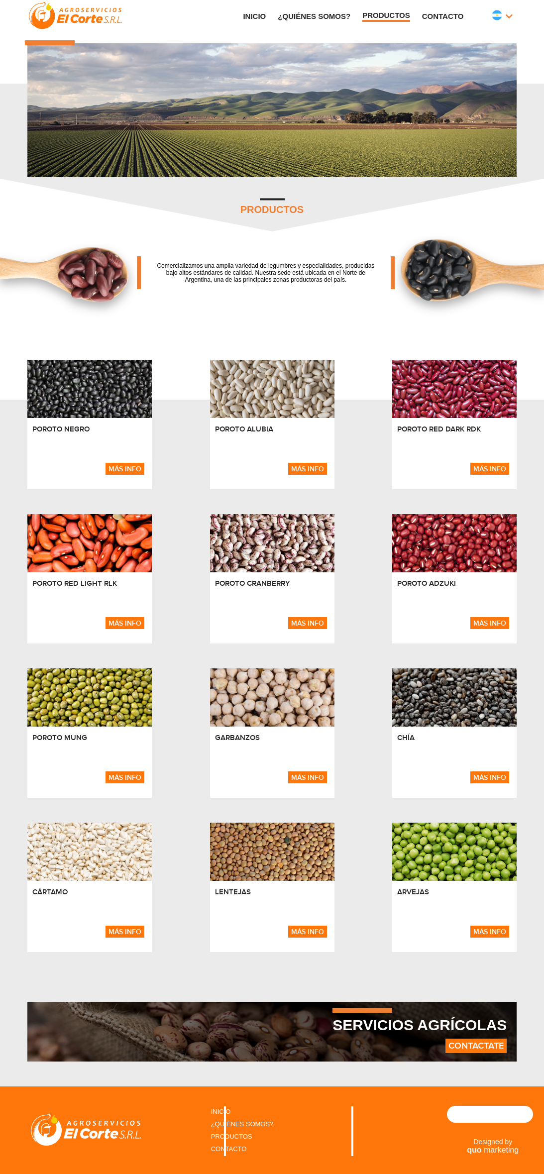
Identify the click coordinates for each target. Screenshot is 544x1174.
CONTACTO (229, 1149)
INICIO (221, 1111)
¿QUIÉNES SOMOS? (242, 1124)
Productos (386, 15)
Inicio (254, 16)
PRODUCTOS (231, 1136)
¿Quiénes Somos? (314, 16)
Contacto (443, 16)
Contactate (476, 1046)
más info (125, 469)
